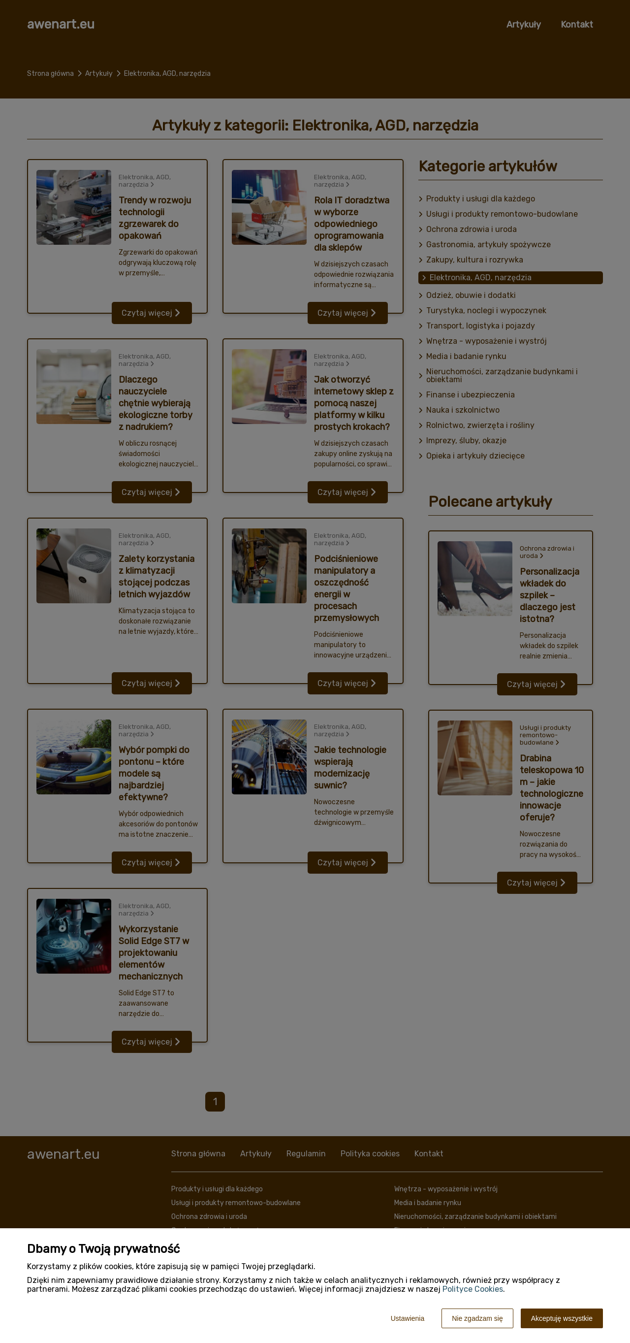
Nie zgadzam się (477, 1318)
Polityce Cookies (472, 1289)
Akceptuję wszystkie (562, 1318)
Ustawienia (407, 1318)
